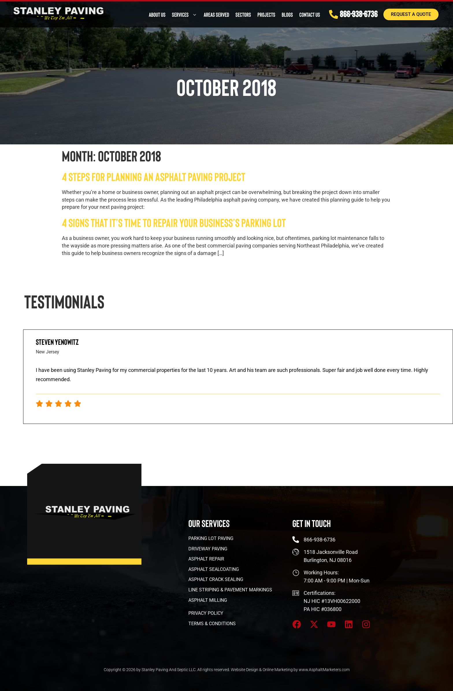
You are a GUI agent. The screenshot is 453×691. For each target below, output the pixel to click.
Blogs (281, 13)
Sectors (237, 13)
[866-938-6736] (328, 13)
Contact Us (303, 13)
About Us (151, 13)
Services (178, 13)
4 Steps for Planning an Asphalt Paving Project (153, 176)
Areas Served (210, 13)
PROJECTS (260, 13)
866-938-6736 (354, 12)
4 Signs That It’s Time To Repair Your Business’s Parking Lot (174, 222)
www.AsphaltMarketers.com (324, 669)
